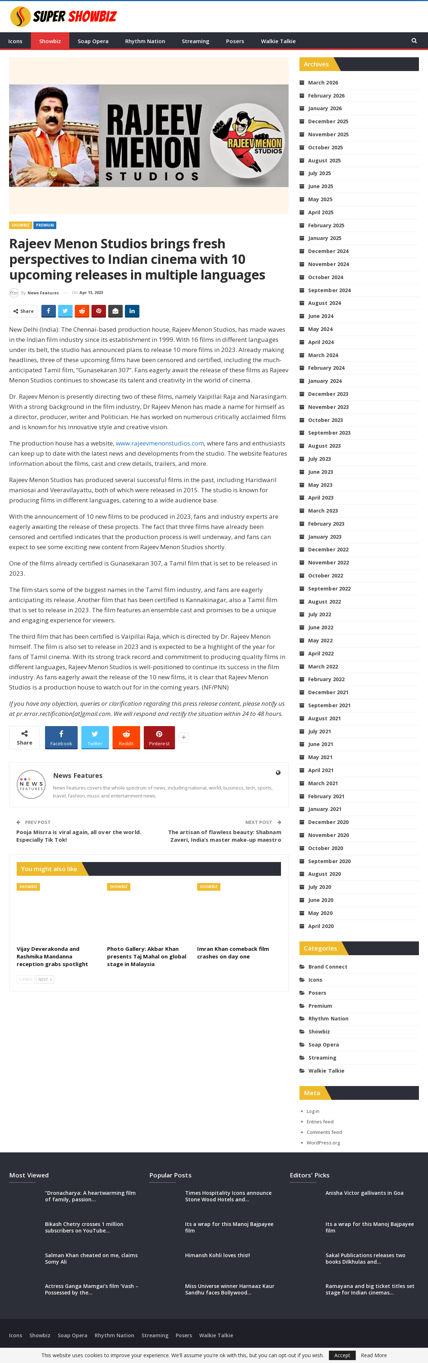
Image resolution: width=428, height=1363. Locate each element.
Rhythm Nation (145, 41)
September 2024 (329, 290)
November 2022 (328, 562)
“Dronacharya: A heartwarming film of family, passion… (90, 1196)
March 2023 (323, 510)
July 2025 (319, 173)
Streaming (195, 41)
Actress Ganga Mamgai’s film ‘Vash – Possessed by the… (91, 1289)
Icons (15, 41)
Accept (342, 1355)
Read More (374, 1355)
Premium (45, 225)
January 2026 (325, 108)
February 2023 (326, 523)
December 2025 (328, 121)
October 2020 (325, 848)
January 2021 (325, 808)
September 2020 (329, 861)
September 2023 (329, 432)
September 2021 (329, 705)
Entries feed (320, 1121)
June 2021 (320, 744)
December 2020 (328, 822)
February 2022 (326, 679)
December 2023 (328, 393)
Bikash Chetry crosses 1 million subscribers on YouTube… (84, 1227)
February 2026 (326, 95)
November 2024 (328, 264)
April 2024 (321, 342)
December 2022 (328, 549)
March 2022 (323, 666)
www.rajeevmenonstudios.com (160, 443)
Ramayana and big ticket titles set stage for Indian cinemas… (370, 1289)
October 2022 (325, 575)
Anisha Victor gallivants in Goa (365, 1192)
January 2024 (325, 380)
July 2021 (319, 731)
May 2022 (320, 640)
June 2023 (320, 471)
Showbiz (50, 41)
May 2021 (320, 757)
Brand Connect (328, 966)
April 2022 (321, 653)
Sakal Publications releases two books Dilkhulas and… (365, 1258)
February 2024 (326, 367)
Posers (235, 41)
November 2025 (328, 134)
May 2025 (320, 199)
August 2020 (324, 873)
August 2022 (324, 601)
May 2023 (320, 484)
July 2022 (319, 614)
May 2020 (320, 913)
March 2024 (323, 355)
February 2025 (326, 225)
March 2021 (323, 783)
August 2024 (324, 302)
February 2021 (326, 796)
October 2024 (325, 277)
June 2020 (320, 899)
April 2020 (321, 926)
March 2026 (323, 82)
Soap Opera (93, 41)
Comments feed (324, 1132)
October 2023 (325, 420)
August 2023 (324, 445)
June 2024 (320, 315)
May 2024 (320, 329)
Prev (25, 979)
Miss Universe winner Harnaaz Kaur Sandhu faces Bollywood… (229, 1289)
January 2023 (325, 536)
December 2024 (328, 251)
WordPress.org (323, 1142)
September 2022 (329, 588)
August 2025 (324, 160)
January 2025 (325, 238)
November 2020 (328, 835)
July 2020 (319, 886)
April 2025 (321, 212)
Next (45, 979)
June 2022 (320, 627)
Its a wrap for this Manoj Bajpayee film (229, 1227)
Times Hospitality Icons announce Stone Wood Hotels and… (228, 1196)
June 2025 (320, 186)
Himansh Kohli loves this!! (217, 1255)
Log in (313, 1111)
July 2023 (319, 458)
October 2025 (325, 147)
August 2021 (324, 718)
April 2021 (321, 770)
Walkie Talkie (278, 41)
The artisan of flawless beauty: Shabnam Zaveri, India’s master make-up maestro (224, 835)
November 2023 (328, 406)
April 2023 (321, 497)
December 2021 (328, 692)
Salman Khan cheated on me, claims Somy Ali (91, 1258)
